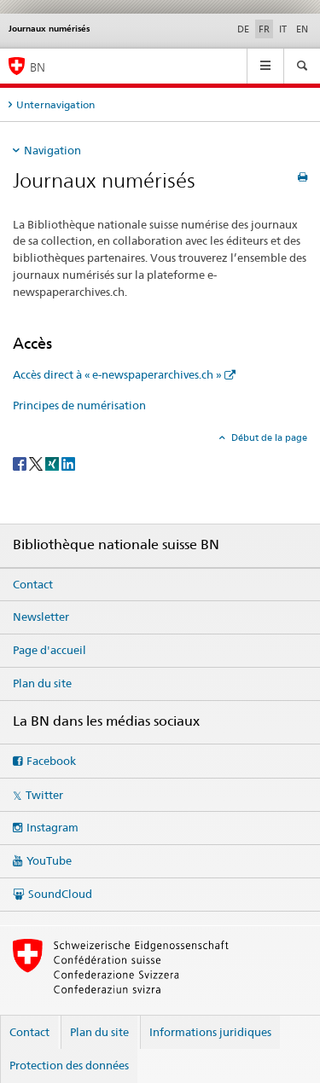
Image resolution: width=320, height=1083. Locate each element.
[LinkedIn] (68, 462)
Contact (33, 584)
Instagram (52, 827)
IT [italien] (283, 29)
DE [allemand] (243, 29)
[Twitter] (37, 462)
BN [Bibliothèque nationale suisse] (37, 67)
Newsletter (41, 616)
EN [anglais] (302, 29)
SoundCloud (60, 894)
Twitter (44, 795)
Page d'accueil (49, 650)
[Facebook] (21, 462)
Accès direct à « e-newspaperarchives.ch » (117, 374)
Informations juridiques (210, 1032)
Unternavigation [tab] (55, 104)
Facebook (51, 760)
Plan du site (42, 683)
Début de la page (268, 437)
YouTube (49, 860)
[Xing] (53, 462)
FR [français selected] (264, 29)
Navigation (52, 150)
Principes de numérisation (79, 405)
